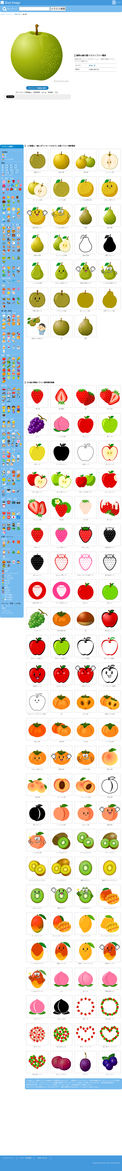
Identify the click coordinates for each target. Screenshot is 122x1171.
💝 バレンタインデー (10, 573)
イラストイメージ (6, 14)
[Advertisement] (96, 34)
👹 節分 (5, 571)
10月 (12, 170)
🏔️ (14, 216)
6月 (6, 168)
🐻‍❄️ (18, 235)
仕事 (11, 419)
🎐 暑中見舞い (7, 597)
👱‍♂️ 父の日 (6, 583)
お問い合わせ (42, 1158)
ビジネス (4, 419)
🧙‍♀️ (18, 562)
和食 (3, 313)
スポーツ (4, 469)
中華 (14, 313)
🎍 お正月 (6, 569)
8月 (15, 168)
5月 (15, 165)
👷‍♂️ (14, 422)
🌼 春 (4, 154)
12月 (7, 172)
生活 (8, 404)
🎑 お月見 (6, 590)
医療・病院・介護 (8, 450)
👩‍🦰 (18, 407)
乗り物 (3, 386)
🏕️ (14, 483)
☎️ (9, 502)
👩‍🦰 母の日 (6, 581)
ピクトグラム (7, 613)
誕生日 (4, 539)
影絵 (17, 225)
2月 (16, 172)
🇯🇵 (14, 517)
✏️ (18, 434)
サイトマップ (8, 1158)
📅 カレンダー (7, 175)
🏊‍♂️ (18, 479)
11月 (17, 170)
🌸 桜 (4, 157)
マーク (12, 510)
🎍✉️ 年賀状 (7, 600)
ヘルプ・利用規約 (25, 1158)
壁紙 (3, 608)
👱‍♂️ (4, 411)
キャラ (8, 225)
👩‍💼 (9, 422)
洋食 (9, 313)
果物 (16, 14)
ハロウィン (6, 559)
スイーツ (5, 331)
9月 (6, 170)
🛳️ (9, 400)
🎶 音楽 (4, 488)
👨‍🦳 (9, 411)
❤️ (9, 456)
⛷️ (4, 483)
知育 (16, 431)
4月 (11, 165)
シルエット (6, 610)
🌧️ (9, 213)
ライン (8, 606)
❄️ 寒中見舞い (7, 595)
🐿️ (9, 246)
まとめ (116, 2)
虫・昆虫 (5, 296)
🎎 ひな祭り (7, 576)
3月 (6, 165)
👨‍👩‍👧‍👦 (4, 415)
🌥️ (4, 213)
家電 (3, 499)
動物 (3, 225)
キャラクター (6, 522)
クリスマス (6, 549)
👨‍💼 (4, 422)
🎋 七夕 (5, 585)
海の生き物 (6, 278)
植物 (6, 179)
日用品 (9, 499)
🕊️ (18, 268)
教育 (3, 431)
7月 (11, 168)
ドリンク (5, 344)
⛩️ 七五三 (6, 592)
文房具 (9, 431)
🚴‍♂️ (18, 392)
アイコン (4, 510)
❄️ (14, 213)
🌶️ (18, 366)
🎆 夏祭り (6, 588)
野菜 (3, 355)
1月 (12, 172)
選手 (11, 469)
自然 (11, 179)
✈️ (18, 396)
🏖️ (18, 216)
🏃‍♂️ (14, 441)
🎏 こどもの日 (7, 159)
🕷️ (9, 565)
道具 (15, 499)
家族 (3, 404)
